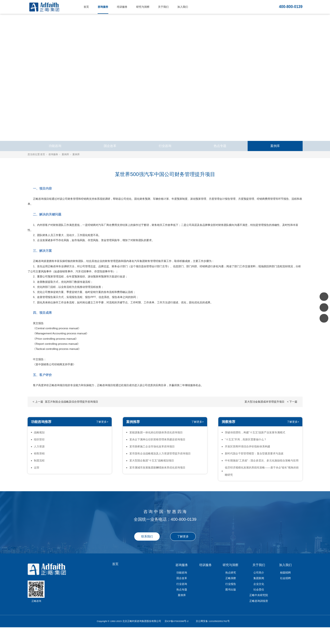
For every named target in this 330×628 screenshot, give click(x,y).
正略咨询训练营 (258, 600)
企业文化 (258, 583)
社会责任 (258, 589)
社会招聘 (285, 578)
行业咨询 (165, 146)
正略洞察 (230, 578)
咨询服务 (103, 6)
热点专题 (220, 146)
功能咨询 (55, 146)
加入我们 (182, 6)
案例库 (275, 146)
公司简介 (258, 572)
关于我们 (163, 6)
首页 (86, 6)
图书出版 (230, 589)
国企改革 (110, 146)
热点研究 (230, 572)
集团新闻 (258, 578)
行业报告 (230, 583)
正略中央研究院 (258, 595)
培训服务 (122, 6)
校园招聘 (285, 572)
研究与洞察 (142, 6)
